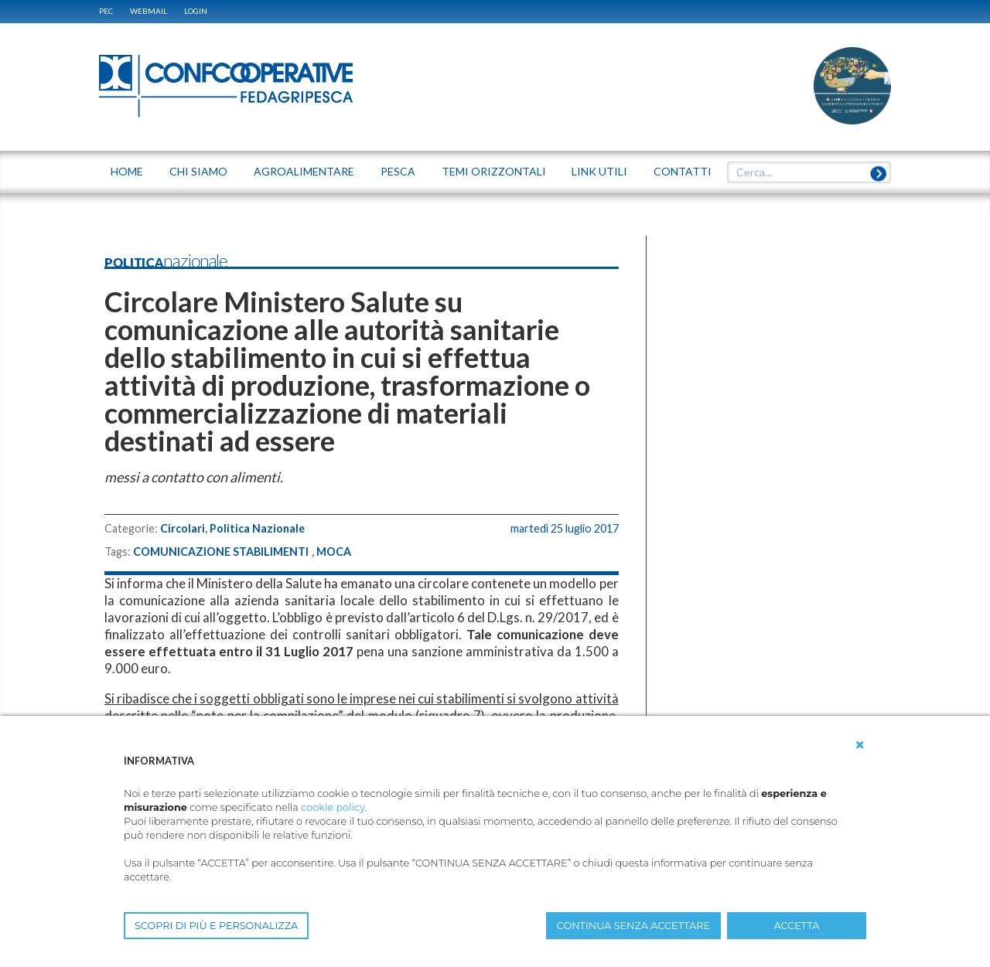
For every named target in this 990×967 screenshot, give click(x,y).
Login (195, 10)
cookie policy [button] (333, 807)
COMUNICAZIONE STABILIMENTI (221, 551)
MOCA (333, 551)
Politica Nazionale (258, 528)
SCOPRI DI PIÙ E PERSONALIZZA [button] (216, 925)
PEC (106, 10)
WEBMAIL (148, 10)
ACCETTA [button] (797, 925)
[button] (860, 745)
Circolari (182, 528)
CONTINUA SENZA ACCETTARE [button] (633, 925)
